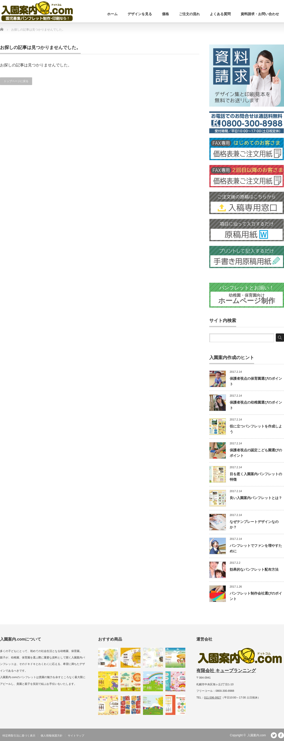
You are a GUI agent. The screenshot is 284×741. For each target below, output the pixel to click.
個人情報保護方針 (52, 735)
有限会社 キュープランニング (226, 670)
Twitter (274, 735)
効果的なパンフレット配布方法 (254, 569)
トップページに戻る (16, 81)
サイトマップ (76, 735)
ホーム (112, 14)
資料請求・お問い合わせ (260, 14)
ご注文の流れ (189, 14)
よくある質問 (220, 14)
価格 (165, 14)
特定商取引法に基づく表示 (18, 735)
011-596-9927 (212, 697)
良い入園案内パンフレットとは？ (256, 498)
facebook (281, 735)
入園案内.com (256, 735)
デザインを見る (140, 14)
